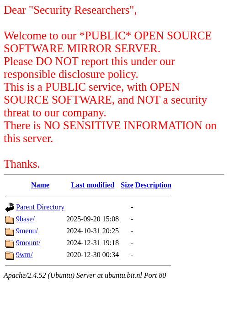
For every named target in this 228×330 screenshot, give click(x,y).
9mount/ (28, 243)
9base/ (25, 219)
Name (40, 185)
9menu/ (27, 231)
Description (153, 185)
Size (127, 185)
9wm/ (24, 254)
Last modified (92, 185)
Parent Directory (40, 207)
